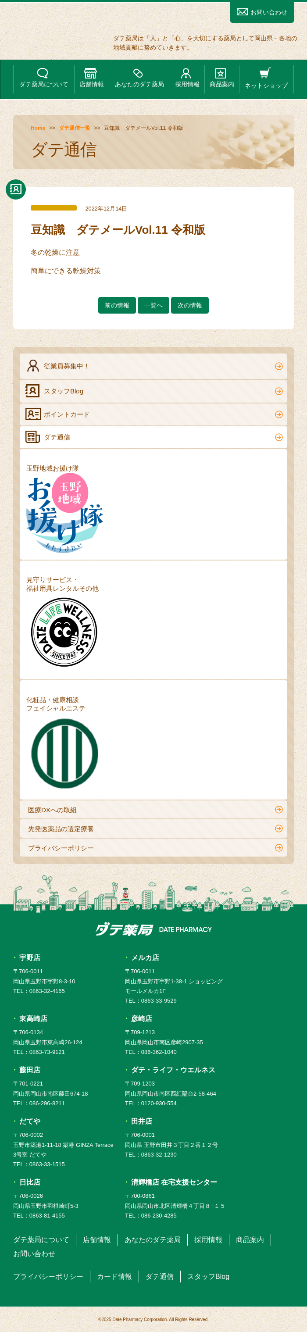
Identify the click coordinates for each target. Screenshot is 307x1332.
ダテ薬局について (43, 78)
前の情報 (117, 305)
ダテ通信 (154, 437)
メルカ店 (145, 957)
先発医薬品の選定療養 (155, 828)
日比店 (29, 1182)
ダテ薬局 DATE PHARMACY (154, 929)
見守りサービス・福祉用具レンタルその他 (64, 624)
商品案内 (222, 78)
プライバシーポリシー (155, 848)
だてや (29, 1121)
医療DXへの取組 (155, 810)
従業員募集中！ (154, 366)
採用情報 (187, 78)
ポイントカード (154, 414)
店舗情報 (91, 78)
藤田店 (29, 1070)
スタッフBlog (154, 390)
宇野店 (29, 957)
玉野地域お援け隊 (64, 508)
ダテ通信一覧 (74, 128)
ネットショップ (266, 78)
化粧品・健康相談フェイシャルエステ (64, 744)
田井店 (141, 1121)
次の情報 (190, 305)
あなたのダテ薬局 (139, 78)
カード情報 (114, 1276)
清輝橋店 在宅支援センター (174, 1182)
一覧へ (153, 305)
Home (38, 128)
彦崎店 (141, 1018)
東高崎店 (33, 1018)
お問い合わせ (262, 12)
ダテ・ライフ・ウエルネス (173, 1070)
